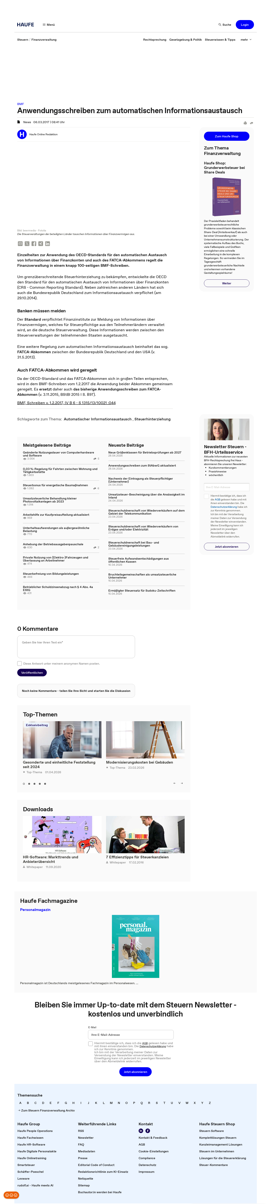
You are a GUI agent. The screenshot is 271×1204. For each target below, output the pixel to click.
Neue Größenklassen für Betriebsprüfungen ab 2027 (144, 452)
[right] (182, 783)
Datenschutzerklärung (224, 507)
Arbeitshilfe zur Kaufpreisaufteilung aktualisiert (56, 514)
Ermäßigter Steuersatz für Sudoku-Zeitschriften (141, 590)
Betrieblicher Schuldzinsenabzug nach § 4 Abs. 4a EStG (58, 589)
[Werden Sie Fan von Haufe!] (147, 1131)
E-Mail (92, 1028)
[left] (174, 783)
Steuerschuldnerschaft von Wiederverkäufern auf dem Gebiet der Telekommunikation (146, 512)
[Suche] (225, 24)
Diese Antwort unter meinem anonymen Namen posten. (61, 664)
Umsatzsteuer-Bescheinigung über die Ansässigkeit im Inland (146, 496)
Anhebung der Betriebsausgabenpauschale (53, 544)
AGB (217, 499)
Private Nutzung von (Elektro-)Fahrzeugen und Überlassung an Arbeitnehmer (55, 559)
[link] (22, 39)
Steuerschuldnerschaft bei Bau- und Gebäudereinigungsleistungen (133, 544)
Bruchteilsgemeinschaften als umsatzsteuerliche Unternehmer (142, 576)
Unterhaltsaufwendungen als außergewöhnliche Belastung (56, 530)
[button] (245, 24)
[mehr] (246, 39)
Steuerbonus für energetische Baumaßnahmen (55, 485)
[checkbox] (19, 664)
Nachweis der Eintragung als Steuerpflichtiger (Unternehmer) (140, 480)
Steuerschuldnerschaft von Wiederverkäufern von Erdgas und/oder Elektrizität (143, 528)
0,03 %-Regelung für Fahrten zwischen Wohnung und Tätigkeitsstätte (60, 471)
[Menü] (49, 24)
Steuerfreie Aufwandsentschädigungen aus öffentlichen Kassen (138, 560)
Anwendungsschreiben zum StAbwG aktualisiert (142, 465)
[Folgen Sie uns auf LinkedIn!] (141, 1131)
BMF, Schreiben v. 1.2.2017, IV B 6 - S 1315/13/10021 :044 (66, 403)
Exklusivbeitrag (37, 725)
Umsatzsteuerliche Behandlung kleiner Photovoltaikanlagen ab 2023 (50, 500)
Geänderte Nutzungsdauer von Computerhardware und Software (58, 454)
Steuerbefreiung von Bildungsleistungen (51, 574)
